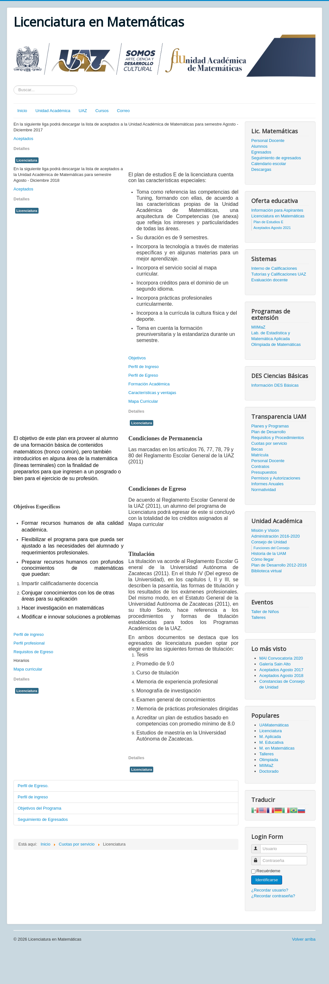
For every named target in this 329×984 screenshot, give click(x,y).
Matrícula (259, 454)
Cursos (102, 110)
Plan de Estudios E (268, 222)
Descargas (261, 169)
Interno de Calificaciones (274, 268)
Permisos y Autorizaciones (275, 478)
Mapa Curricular (143, 401)
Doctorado (269, 771)
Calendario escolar (268, 163)
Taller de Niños (265, 611)
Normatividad (263, 489)
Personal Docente (267, 140)
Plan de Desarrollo (268, 431)
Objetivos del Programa (39, 808)
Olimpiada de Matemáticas (276, 344)
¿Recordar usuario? (269, 890)
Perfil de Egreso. (33, 785)
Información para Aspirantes (277, 210)
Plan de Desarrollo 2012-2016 (279, 565)
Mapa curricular (27, 669)
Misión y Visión (265, 530)
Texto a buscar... (13, 85)
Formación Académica (149, 384)
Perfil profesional (29, 643)
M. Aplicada (270, 736)
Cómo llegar (262, 559)
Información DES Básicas (274, 385)
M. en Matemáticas (277, 748)
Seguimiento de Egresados (43, 819)
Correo (123, 110)
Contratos (260, 466)
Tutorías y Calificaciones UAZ (278, 274)
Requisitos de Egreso (33, 651)
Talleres (258, 617)
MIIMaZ (258, 327)
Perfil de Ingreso (143, 366)
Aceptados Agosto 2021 (272, 228)
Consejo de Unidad (269, 542)
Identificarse (266, 879)
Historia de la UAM (268, 553)
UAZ (83, 110)
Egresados (261, 152)
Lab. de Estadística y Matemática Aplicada (270, 335)
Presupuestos (264, 472)
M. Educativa (271, 742)
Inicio (22, 110)
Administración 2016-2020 (275, 536)
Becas (257, 449)
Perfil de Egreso (143, 375)
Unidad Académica (52, 110)
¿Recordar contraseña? (273, 895)
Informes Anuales (267, 483)
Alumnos (259, 146)
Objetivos (137, 358)
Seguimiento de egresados (276, 157)
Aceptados (23, 138)
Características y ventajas (152, 392)
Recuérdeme (268, 870)
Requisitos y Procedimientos (277, 437)
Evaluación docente (269, 279)
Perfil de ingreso (28, 634)
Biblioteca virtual (266, 570)
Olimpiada (268, 759)
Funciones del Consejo (271, 548)
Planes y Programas (270, 426)
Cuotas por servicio (269, 443)
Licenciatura (26, 160)
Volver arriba (304, 939)
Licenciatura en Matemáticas (277, 216)
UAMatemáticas (274, 725)
